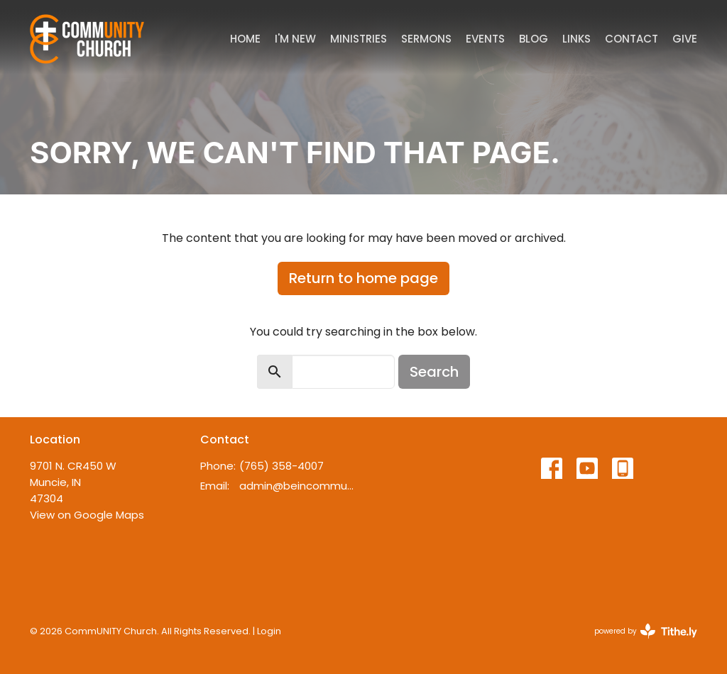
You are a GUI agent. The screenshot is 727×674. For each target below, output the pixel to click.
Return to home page (363, 278)
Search (434, 372)
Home (245, 38)
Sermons (426, 38)
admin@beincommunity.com (297, 485)
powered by (645, 631)
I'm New (295, 38)
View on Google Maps (87, 514)
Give (684, 38)
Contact (631, 38)
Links (576, 38)
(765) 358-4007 (281, 465)
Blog (533, 38)
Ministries (358, 38)
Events (485, 38)
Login (269, 631)
